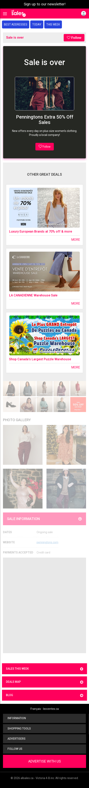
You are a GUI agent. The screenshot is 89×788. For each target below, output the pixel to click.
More (75, 240)
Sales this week (44, 669)
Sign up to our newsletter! (44, 4)
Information (16, 718)
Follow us (14, 748)
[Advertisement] (44, 605)
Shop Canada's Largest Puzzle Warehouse (40, 359)
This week (53, 24)
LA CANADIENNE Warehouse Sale (33, 295)
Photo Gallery (17, 420)
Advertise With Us (44, 761)
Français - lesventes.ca (44, 708)
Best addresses (15, 24)
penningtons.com (47, 542)
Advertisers (16, 738)
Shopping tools (18, 728)
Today (36, 24)
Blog (44, 695)
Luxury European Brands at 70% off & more (40, 231)
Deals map (44, 682)
